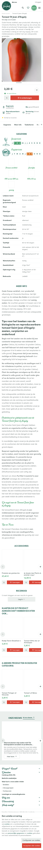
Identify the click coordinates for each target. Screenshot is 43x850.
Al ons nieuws (27, 717)
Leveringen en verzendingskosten (13, 794)
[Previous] (2, 567)
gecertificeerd (32, 107)
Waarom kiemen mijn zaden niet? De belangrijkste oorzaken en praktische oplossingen (18, 743)
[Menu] (39, 8)
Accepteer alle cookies (31, 845)
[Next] (40, 124)
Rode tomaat (6, 13)
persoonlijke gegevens (16, 833)
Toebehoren (29, 124)
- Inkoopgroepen (8, 788)
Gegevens (7, 124)
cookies (7, 824)
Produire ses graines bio (11, 573)
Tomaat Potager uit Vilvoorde (9, 694)
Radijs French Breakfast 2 (11, 641)
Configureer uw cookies (31, 840)
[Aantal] (7, 97)
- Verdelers (5, 785)
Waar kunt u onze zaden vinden (13, 781)
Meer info (17, 124)
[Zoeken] (23, 8)
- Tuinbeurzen (6, 791)
